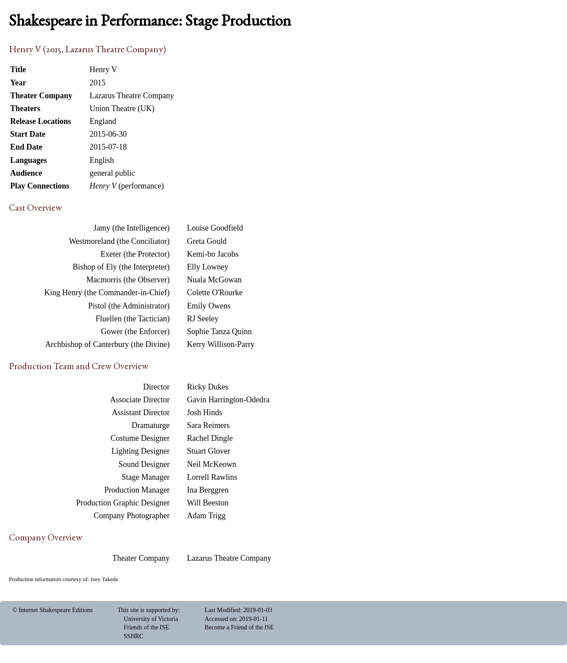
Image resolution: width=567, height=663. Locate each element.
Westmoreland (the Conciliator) (119, 241)
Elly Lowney (207, 266)
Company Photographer (132, 515)
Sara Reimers (208, 425)
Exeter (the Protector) (135, 254)
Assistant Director (141, 412)
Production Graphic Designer (123, 502)
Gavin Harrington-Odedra (228, 399)
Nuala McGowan (214, 279)
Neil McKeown (211, 464)
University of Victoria (151, 619)
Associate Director (140, 399)
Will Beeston (208, 502)
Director (156, 386)
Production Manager (137, 490)
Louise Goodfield (215, 228)
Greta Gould (206, 241)
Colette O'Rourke (215, 292)
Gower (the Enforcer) (135, 331)
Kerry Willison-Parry (220, 344)
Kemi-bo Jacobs (212, 254)
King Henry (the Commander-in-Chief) (107, 292)
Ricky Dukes (208, 386)
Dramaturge (151, 425)
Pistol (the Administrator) (129, 305)
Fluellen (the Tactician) (133, 318)
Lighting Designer (141, 451)
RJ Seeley (203, 318)
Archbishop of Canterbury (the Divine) (107, 344)
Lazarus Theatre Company (229, 558)
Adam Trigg (206, 515)
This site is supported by (147, 610)
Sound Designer (144, 464)
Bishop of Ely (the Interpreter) (121, 266)
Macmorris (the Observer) (128, 279)
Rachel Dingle (210, 438)
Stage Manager (146, 477)
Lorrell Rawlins (212, 477)
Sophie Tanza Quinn (219, 331)
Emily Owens (209, 305)
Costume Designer (140, 438)
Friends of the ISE (146, 627)
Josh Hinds (204, 412)
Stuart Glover (208, 451)
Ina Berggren (208, 490)
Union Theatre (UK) (122, 108)
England (102, 121)
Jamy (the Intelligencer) (131, 228)
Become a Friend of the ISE (239, 627)
